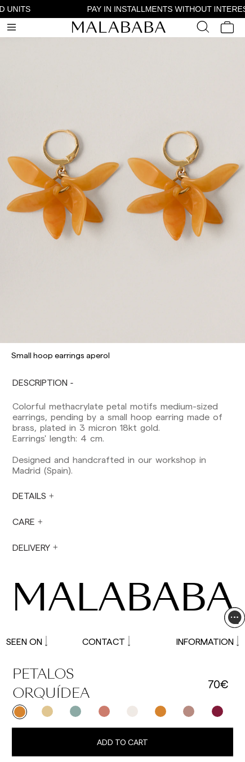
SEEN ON (26, 641)
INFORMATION (207, 641)
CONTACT (106, 641)
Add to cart (122, 742)
